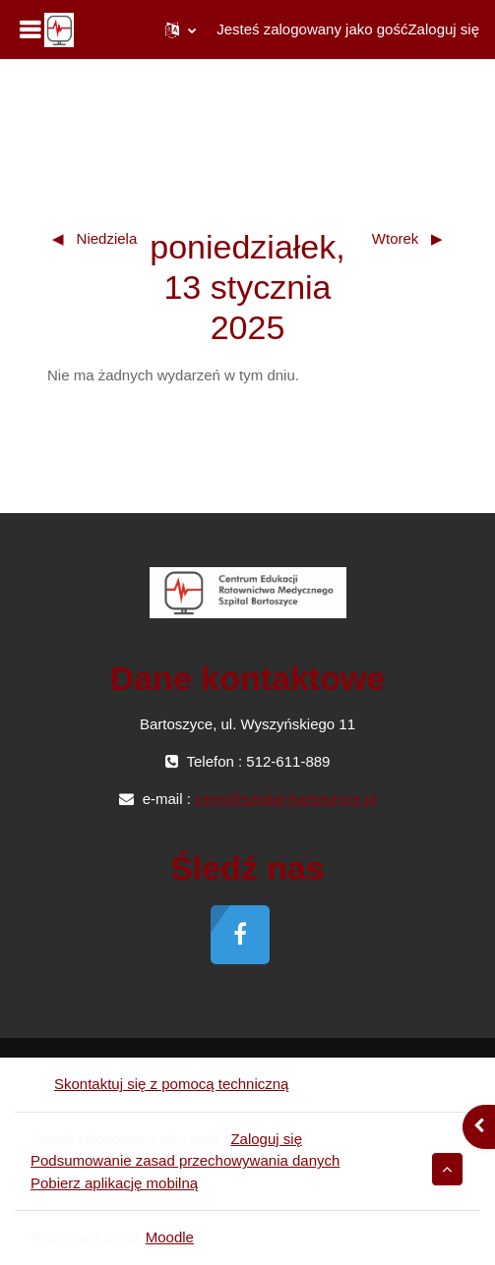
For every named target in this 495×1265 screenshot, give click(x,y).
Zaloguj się (443, 29)
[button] (181, 29)
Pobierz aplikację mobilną (114, 1183)
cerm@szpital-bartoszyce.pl (285, 798)
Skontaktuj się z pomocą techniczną (159, 1083)
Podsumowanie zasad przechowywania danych (185, 1160)
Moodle (170, 1237)
